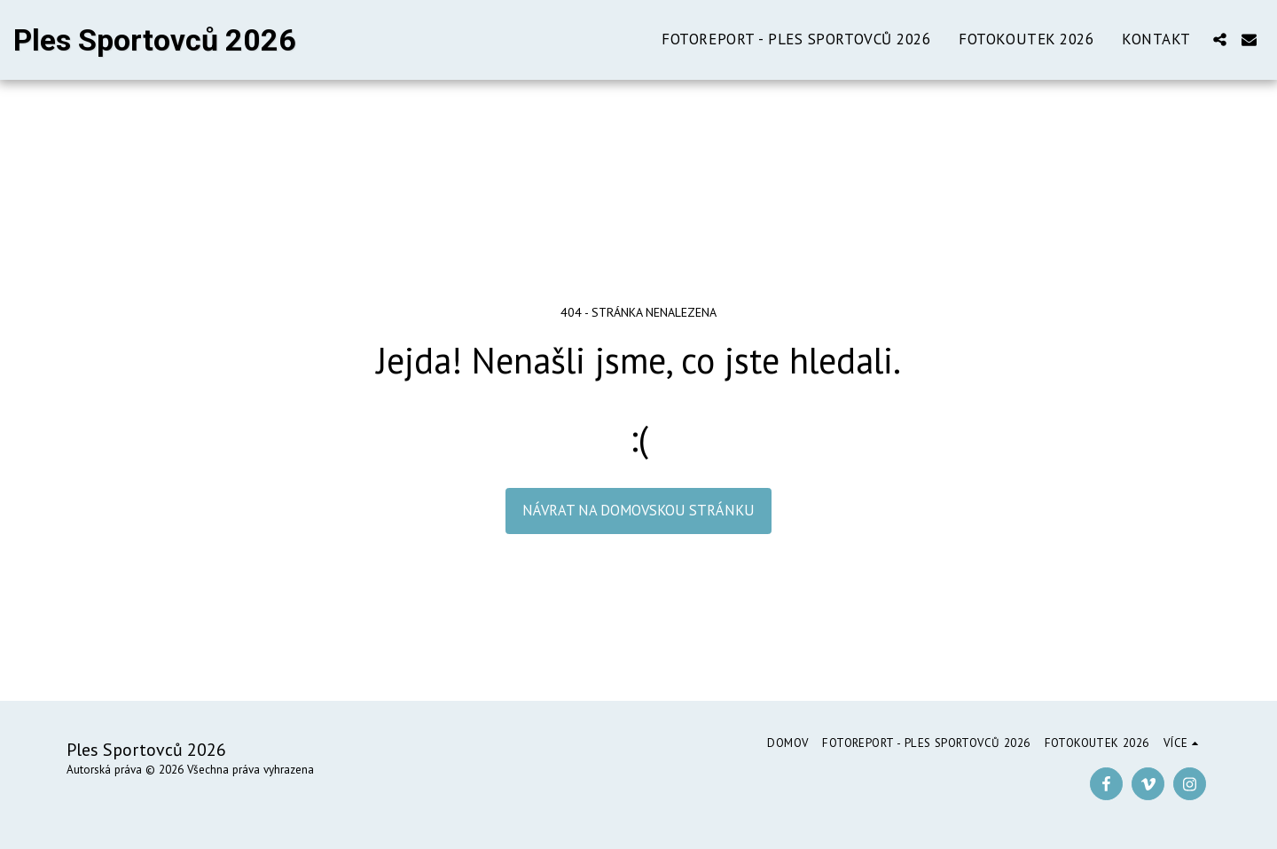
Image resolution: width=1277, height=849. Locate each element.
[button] (1220, 39)
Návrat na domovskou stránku (638, 510)
